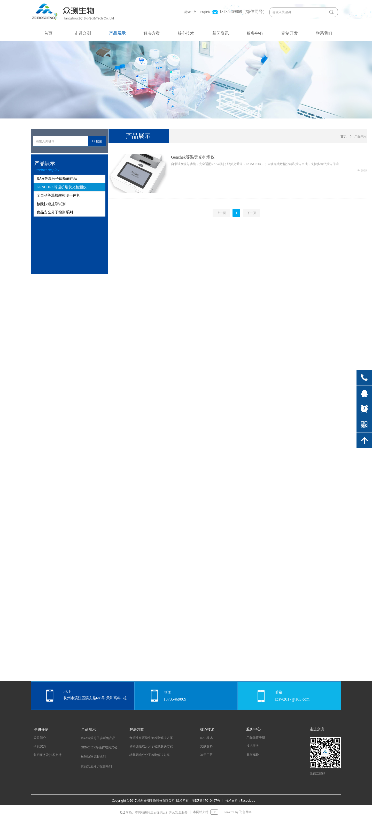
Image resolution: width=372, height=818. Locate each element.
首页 (343, 136)
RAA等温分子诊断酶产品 (57, 179)
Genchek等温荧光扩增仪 (193, 157)
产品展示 (360, 136)
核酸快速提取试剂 (51, 204)
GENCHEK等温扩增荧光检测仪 (62, 187)
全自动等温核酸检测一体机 (58, 195)
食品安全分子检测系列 (55, 212)
